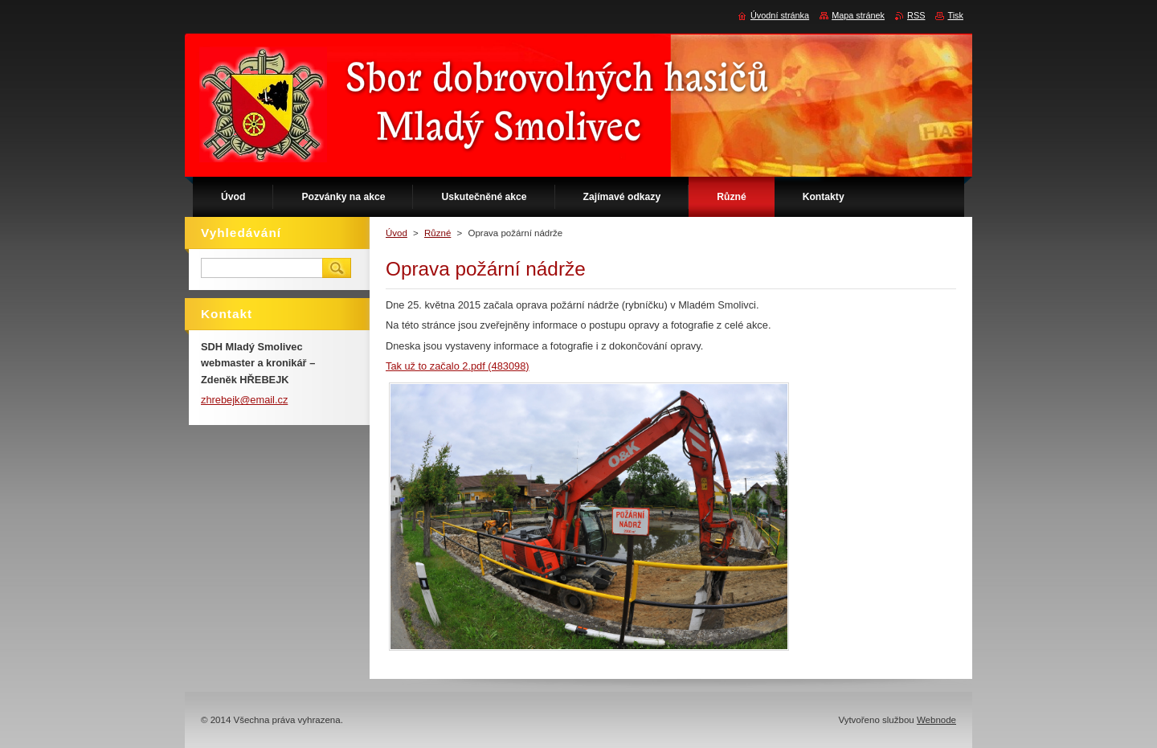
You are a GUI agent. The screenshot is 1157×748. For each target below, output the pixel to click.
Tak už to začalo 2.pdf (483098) (457, 366)
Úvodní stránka (779, 15)
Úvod (396, 233)
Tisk (955, 15)
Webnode (936, 720)
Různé (437, 233)
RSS (916, 15)
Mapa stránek (858, 15)
